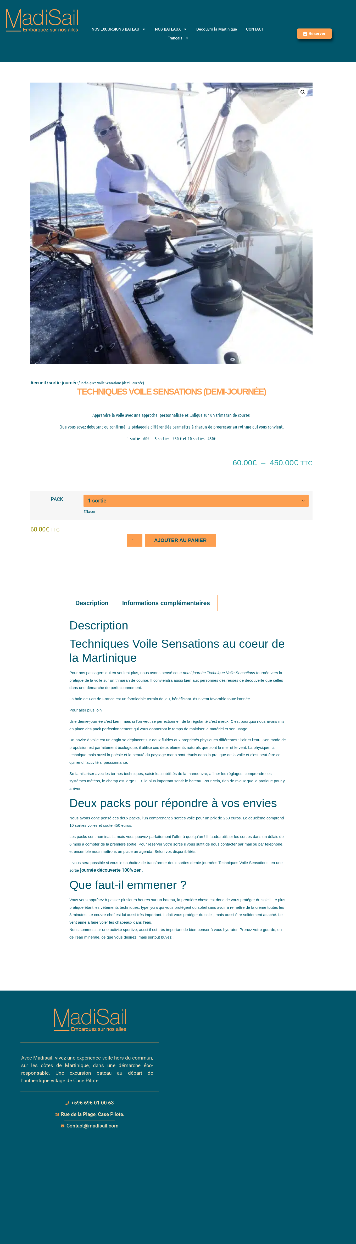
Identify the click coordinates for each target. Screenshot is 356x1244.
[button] (303, 92)
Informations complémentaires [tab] (166, 603)
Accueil (38, 382)
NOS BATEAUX (171, 29)
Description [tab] (92, 603)
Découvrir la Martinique (216, 29)
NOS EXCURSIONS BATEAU (119, 29)
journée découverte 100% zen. (111, 870)
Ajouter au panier (180, 540)
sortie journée (63, 382)
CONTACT (255, 29)
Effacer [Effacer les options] (90, 512)
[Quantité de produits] (134, 540)
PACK (57, 499)
